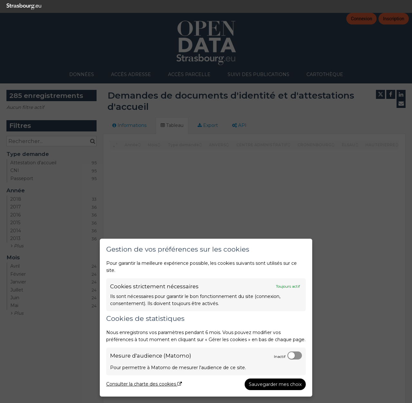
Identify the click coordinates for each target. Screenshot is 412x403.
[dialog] (206, 318)
